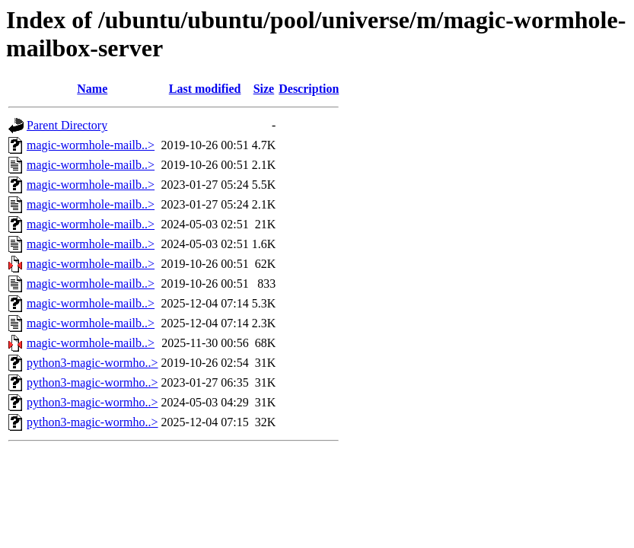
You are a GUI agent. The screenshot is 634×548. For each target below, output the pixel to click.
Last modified (205, 88)
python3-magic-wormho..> (92, 362)
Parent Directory (67, 125)
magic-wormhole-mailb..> (91, 145)
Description (309, 88)
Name (92, 88)
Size (264, 88)
